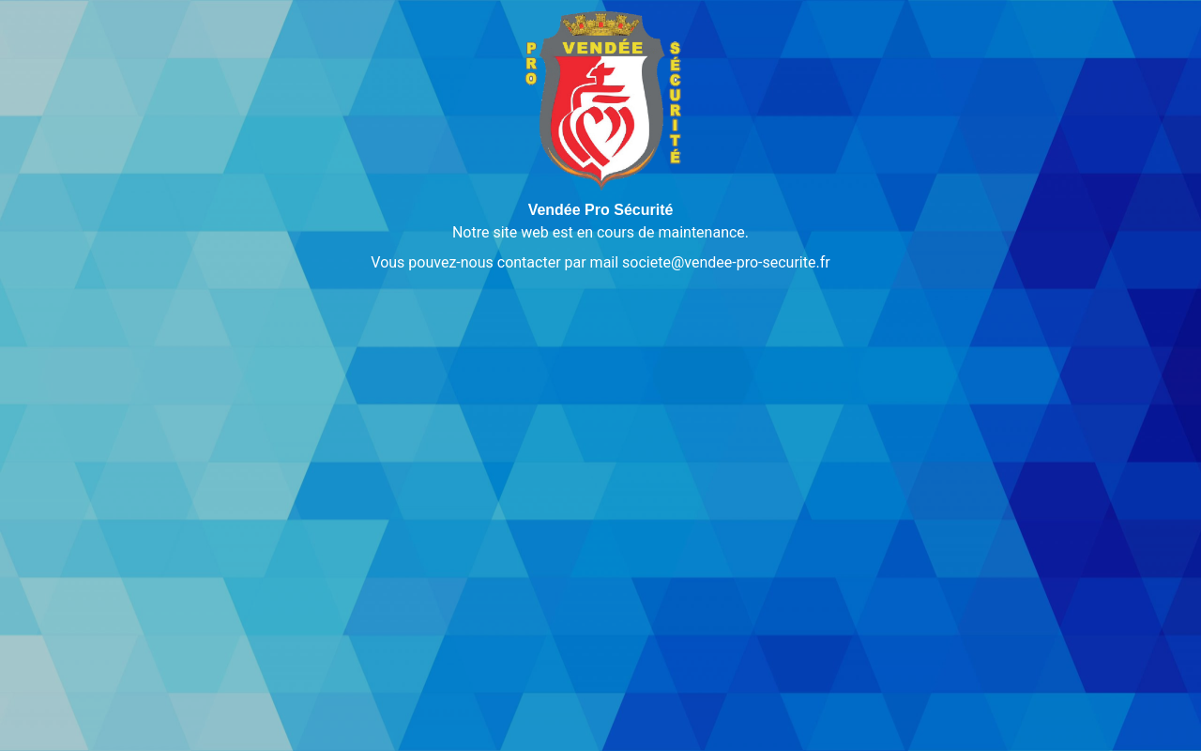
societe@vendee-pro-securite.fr (726, 262)
